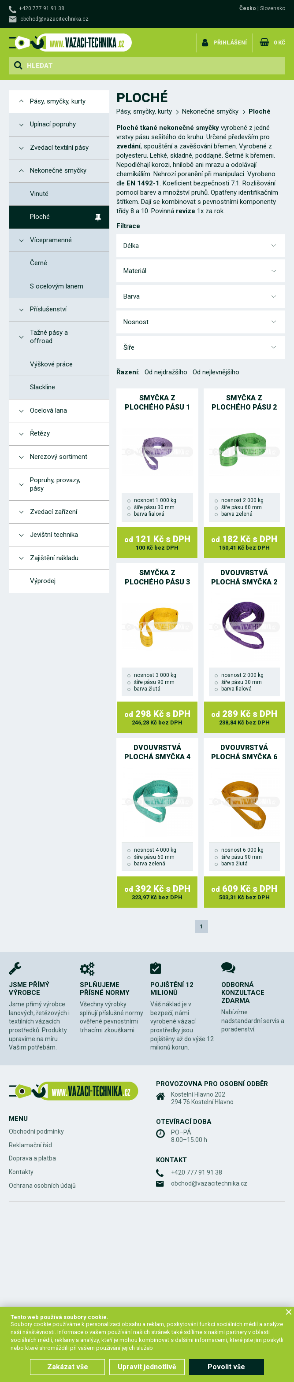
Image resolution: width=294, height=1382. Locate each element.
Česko (247, 8)
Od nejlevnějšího (216, 372)
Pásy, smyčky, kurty (144, 111)
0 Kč (278, 41)
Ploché (260, 111)
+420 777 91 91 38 (41, 8)
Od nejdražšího (166, 372)
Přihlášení (230, 41)
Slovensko (272, 8)
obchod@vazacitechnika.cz (54, 19)
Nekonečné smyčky (210, 111)
